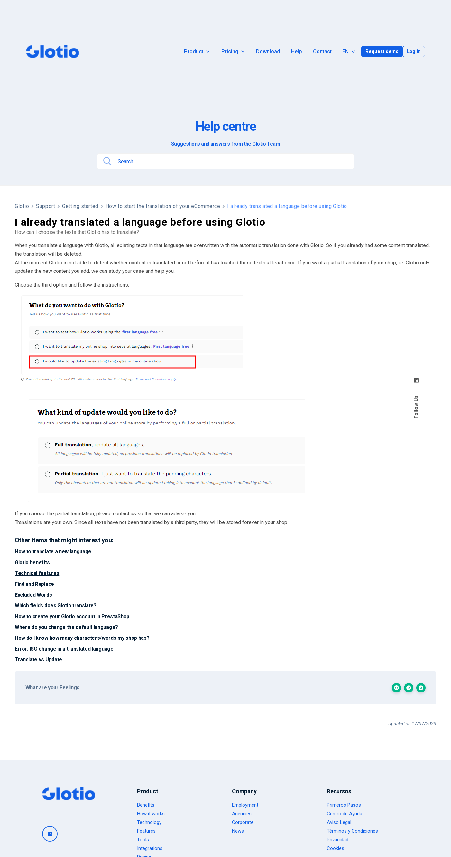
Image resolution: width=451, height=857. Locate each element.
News (238, 831)
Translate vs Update (38, 659)
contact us (124, 514)
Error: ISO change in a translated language (64, 649)
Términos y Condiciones (352, 831)
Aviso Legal (339, 822)
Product (197, 51)
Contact (322, 51)
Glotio (22, 206)
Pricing (233, 51)
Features (146, 831)
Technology (149, 822)
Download (268, 51)
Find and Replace (34, 584)
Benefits (145, 805)
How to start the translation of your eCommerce (163, 206)
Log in (414, 51)
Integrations (149, 848)
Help (296, 51)
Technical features (37, 573)
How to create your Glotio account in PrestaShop (72, 616)
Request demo (382, 51)
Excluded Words (33, 595)
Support (45, 206)
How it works (151, 814)
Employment (245, 805)
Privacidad (337, 840)
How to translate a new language (53, 552)
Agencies (242, 814)
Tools (143, 840)
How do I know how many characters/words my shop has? (82, 638)
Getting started (80, 206)
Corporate (242, 822)
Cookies (335, 848)
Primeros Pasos (344, 805)
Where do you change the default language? (66, 627)
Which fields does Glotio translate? (56, 606)
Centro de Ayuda (344, 814)
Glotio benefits (32, 562)
